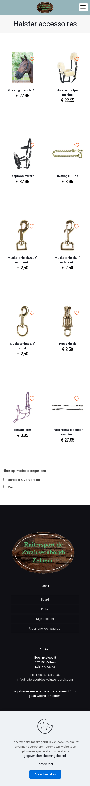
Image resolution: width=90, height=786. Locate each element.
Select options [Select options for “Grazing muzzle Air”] (22, 104)
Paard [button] (12, 487)
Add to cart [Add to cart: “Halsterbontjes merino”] (67, 109)
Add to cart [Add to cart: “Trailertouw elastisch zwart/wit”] (67, 449)
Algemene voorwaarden (45, 628)
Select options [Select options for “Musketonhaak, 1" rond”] (22, 362)
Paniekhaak (67, 343)
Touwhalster (22, 430)
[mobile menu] (83, 7)
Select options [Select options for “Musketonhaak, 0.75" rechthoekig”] (22, 276)
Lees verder (45, 764)
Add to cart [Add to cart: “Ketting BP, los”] (67, 190)
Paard (45, 599)
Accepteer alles (45, 774)
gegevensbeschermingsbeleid (45, 756)
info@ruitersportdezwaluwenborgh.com (45, 679)
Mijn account (45, 619)
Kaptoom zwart (23, 176)
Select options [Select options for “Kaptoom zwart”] (22, 190)
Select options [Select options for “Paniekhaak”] (67, 358)
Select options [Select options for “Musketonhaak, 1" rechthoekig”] (67, 276)
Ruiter (45, 609)
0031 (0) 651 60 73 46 (45, 675)
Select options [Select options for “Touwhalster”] (22, 444)
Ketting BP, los (67, 176)
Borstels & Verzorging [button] (24, 479)
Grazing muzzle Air (22, 90)
